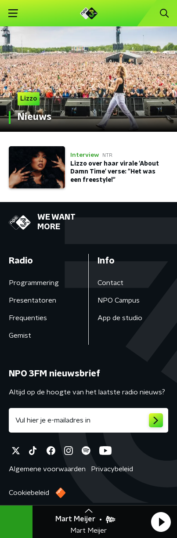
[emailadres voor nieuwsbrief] (88, 420)
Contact (110, 282)
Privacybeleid (112, 469)
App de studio (120, 317)
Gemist (20, 335)
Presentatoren (32, 300)
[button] (161, 522)
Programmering (34, 282)
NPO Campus (119, 300)
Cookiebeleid (29, 492)
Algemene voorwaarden (47, 469)
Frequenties (28, 317)
